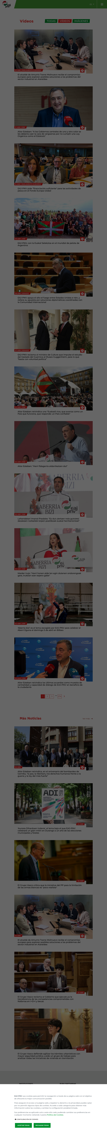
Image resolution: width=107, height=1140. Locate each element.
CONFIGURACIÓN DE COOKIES (26, 1119)
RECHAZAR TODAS (42, 1125)
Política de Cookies (55, 1115)
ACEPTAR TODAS (23, 1125)
